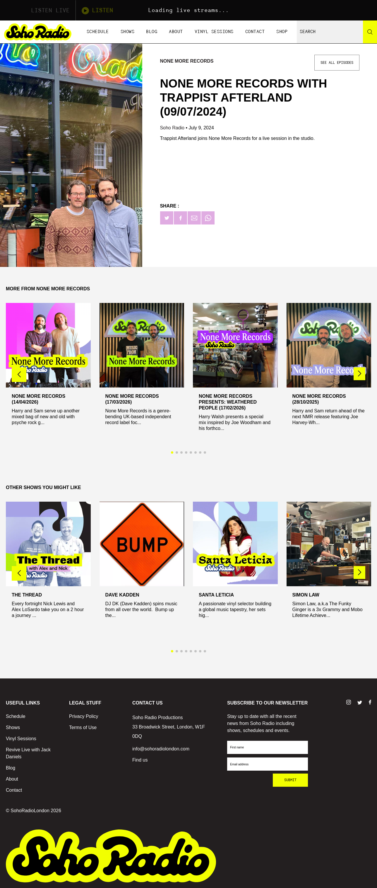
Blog (151, 32)
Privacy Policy (83, 716)
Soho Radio (173, 127)
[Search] (370, 31)
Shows (128, 32)
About (176, 32)
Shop (281, 32)
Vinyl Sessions (214, 32)
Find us (140, 759)
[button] (359, 373)
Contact (255, 32)
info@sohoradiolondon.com (160, 748)
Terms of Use (83, 727)
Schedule (98, 32)
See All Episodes (337, 62)
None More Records (186, 61)
